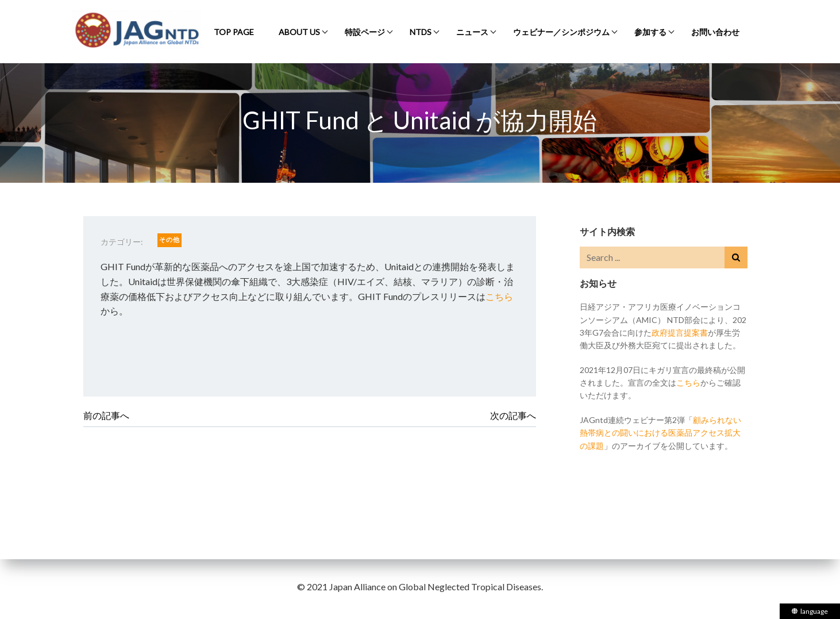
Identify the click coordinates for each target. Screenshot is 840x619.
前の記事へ (106, 415)
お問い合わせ (715, 32)
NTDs (420, 32)
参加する (650, 32)
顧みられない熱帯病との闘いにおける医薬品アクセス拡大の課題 (660, 433)
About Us (299, 32)
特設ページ (365, 32)
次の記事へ (513, 415)
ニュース (472, 32)
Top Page (234, 32)
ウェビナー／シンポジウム (561, 32)
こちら (499, 296)
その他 (169, 239)
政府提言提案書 (680, 332)
